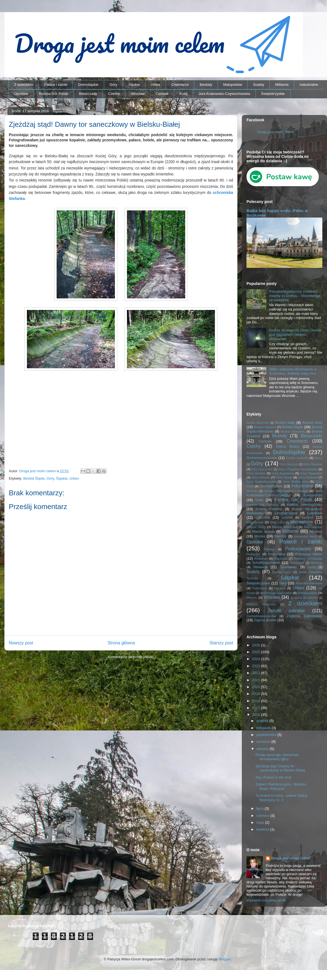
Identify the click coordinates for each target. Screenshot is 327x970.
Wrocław (138, 94)
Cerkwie (162, 94)
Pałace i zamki (55, 85)
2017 (256, 708)
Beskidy (206, 85)
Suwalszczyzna (282, 572)
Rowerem (261, 558)
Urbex (155, 85)
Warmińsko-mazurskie (276, 593)
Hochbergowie (271, 486)
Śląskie (134, 85)
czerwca (263, 816)
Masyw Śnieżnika (285, 527)
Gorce (318, 458)
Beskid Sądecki (265, 427)
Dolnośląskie (88, 85)
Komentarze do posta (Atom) (131, 657)
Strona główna (121, 643)
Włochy (251, 597)
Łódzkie (287, 517)
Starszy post (221, 643)
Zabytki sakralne (286, 610)
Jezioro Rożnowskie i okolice (286, 491)
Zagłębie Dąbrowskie (304, 616)
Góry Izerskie (255, 473)
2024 (256, 659)
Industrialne (309, 85)
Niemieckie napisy (306, 536)
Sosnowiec (288, 567)
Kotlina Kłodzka (269, 509)
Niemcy (280, 536)
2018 (256, 701)
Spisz (312, 567)
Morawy (316, 531)
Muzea (259, 536)
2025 (256, 652)
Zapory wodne (265, 620)
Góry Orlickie (260, 477)
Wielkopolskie (307, 593)
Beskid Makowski (257, 422)
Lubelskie (314, 513)
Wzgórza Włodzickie (261, 604)
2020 (256, 687)
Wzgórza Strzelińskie (304, 597)
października (267, 735)
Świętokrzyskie (273, 94)
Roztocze (281, 558)
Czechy (114, 94)
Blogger (224, 959)
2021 (256, 680)
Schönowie (297, 562)
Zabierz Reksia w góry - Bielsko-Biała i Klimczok (280, 786)
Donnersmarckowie (261, 458)
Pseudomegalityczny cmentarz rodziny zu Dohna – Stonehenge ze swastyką (294, 295)
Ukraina (279, 588)
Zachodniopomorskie (261, 616)
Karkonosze (312, 495)
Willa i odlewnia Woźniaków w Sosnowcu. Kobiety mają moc (292, 371)
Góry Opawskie (311, 473)
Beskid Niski (312, 423)
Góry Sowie (284, 477)
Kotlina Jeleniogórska (304, 504)
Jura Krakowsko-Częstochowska (224, 94)
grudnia (262, 721)
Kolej (183, 94)
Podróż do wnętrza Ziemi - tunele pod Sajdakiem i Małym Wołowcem (295, 334)
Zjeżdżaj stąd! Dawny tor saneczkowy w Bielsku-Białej (280, 768)
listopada (264, 728)
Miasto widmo (263, 531)
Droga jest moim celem (275, 132)
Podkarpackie (298, 548)
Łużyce (307, 517)
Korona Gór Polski (53, 94)
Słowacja (260, 567)
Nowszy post (21, 643)
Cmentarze (180, 85)
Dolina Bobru (287, 446)
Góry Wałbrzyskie (296, 481)
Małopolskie (232, 85)
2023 (256, 666)
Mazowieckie (313, 527)
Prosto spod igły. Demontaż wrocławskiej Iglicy (277, 757)
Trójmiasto (259, 588)
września (263, 742)
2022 (256, 673)
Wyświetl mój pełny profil (266, 900)
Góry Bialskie (312, 464)
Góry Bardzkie (289, 464)
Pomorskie (276, 554)
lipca (260, 808)
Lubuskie (263, 517)
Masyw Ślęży (256, 527)
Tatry (283, 583)
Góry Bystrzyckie (262, 469)
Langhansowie (286, 513)
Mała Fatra (277, 522)
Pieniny (269, 549)
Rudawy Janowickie (308, 558)
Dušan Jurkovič (297, 458)
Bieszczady (88, 94)
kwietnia (263, 829)
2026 (256, 645)
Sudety (258, 85)
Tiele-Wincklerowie (308, 583)
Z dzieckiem (23, 85)
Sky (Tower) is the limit (273, 777)
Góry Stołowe (307, 477)
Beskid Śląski (34, 478)
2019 (256, 694)
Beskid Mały (285, 423)
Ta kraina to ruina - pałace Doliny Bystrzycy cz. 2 (281, 797)
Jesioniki (251, 491)
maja (260, 822)
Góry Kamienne (283, 473)
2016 (256, 715)
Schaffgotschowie (266, 562)
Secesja (316, 562)
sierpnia (263, 749)
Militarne (282, 85)
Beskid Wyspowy (293, 431)
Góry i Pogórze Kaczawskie (298, 469)
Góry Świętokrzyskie (261, 481)
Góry (113, 85)
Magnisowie (255, 522)
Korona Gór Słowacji (262, 504)
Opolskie (21, 94)
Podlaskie (253, 554)
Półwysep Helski (308, 554)
